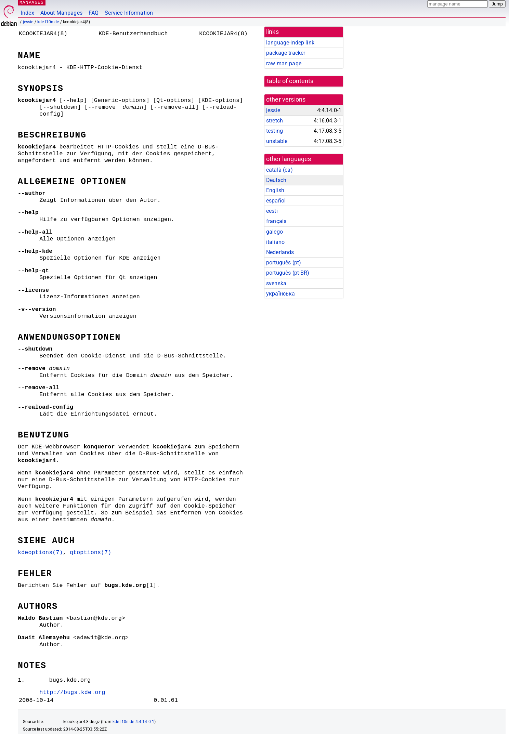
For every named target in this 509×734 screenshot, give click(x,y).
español (276, 200)
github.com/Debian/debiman (87, 722)
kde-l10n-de (48, 21)
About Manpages (61, 13)
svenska (276, 283)
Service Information (129, 13)
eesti (272, 211)
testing (274, 131)
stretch (274, 120)
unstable (276, 141)
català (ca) (279, 170)
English (275, 190)
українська (280, 293)
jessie (28, 21)
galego (274, 231)
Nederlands (280, 252)
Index (27, 13)
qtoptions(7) (76, 518)
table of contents (290, 81)
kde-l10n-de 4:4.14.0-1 (133, 687)
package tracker (285, 53)
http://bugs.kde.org (65, 658)
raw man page (283, 63)
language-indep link (290, 42)
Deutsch (276, 180)
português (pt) (283, 262)
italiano (275, 242)
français (276, 221)
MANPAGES (30, 2)
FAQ (94, 13)
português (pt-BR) (288, 273)
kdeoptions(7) (36, 518)
